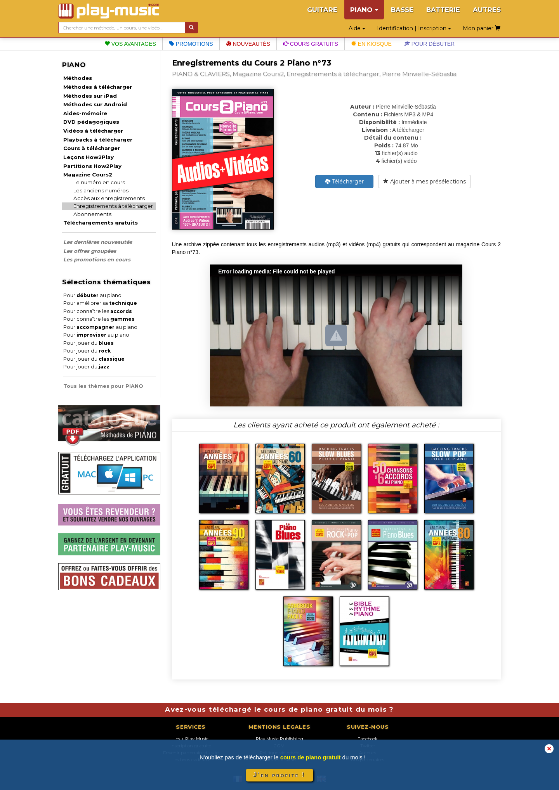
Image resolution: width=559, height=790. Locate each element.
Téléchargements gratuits (100, 223)
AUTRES (487, 10)
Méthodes (77, 78)
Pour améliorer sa (100, 303)
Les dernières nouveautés (97, 242)
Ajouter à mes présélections (424, 181)
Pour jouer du (88, 343)
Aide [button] (357, 28)
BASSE (402, 10)
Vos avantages (130, 44)
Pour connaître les (97, 311)
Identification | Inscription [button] (414, 28)
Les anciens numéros (100, 190)
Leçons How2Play (88, 157)
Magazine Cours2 (87, 174)
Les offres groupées (89, 251)
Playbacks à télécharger (97, 140)
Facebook (368, 739)
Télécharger (344, 181)
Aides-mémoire (85, 113)
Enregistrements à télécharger (113, 206)
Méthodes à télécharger (97, 87)
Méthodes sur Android (95, 104)
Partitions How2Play (92, 166)
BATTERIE (443, 10)
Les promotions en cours (96, 259)
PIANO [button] (364, 10)
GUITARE (322, 10)
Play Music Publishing (279, 739)
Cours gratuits (310, 44)
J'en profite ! (279, 775)
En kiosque (371, 44)
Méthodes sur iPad (90, 96)
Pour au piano (92, 295)
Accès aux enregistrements (109, 198)
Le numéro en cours (99, 182)
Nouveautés (248, 44)
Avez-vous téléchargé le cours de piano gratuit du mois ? (279, 709)
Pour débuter (429, 44)
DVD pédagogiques (91, 122)
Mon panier (481, 28)
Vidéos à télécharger (93, 131)
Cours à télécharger (91, 148)
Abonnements (92, 214)
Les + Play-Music (191, 739)
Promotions (191, 44)
